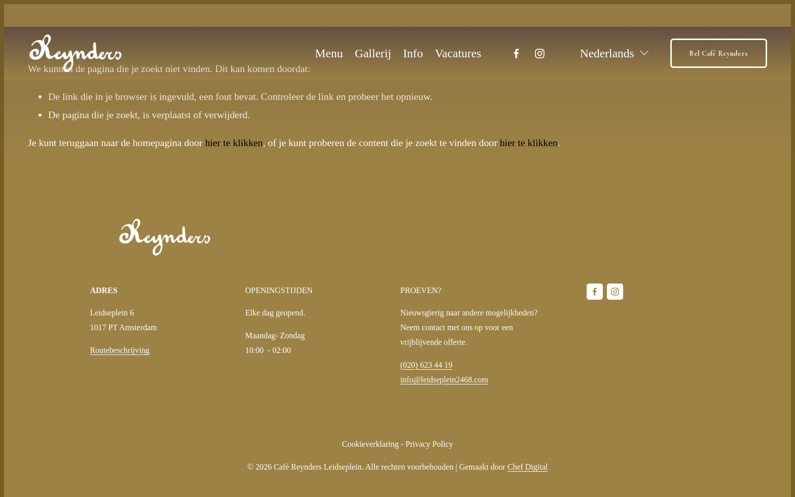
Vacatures (458, 53)
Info (413, 53)
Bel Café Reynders (718, 53)
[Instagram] (540, 53)
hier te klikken (234, 142)
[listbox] (608, 53)
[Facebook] (516, 53)
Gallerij (373, 53)
